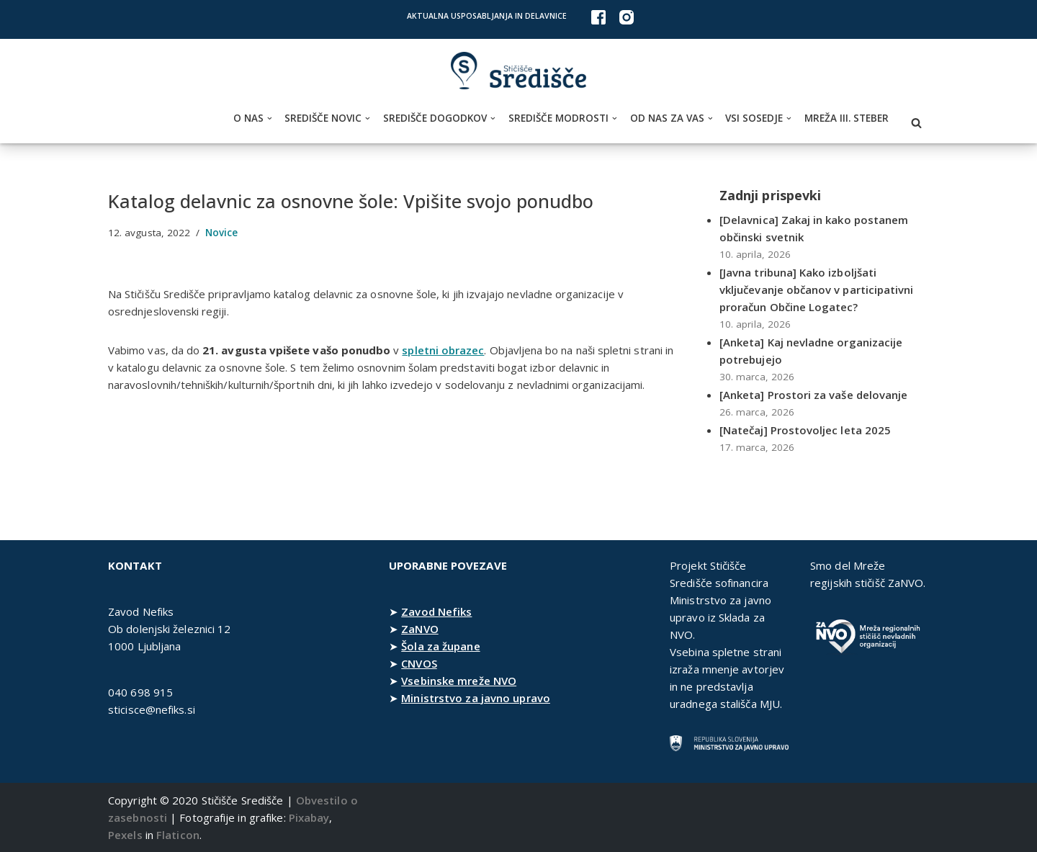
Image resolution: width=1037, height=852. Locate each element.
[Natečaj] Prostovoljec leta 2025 (805, 430)
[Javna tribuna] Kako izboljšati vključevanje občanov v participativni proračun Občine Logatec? (817, 289)
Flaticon (177, 835)
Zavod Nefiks (436, 611)
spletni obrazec (444, 350)
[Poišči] (916, 122)
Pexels (125, 835)
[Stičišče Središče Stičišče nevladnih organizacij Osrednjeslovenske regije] (518, 71)
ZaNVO (420, 629)
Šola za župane (440, 646)
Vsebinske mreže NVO (458, 680)
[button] (269, 118)
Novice (222, 232)
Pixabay (309, 817)
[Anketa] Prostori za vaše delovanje (814, 394)
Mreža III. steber (846, 118)
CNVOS (419, 663)
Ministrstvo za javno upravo (475, 698)
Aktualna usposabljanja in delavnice (487, 16)
